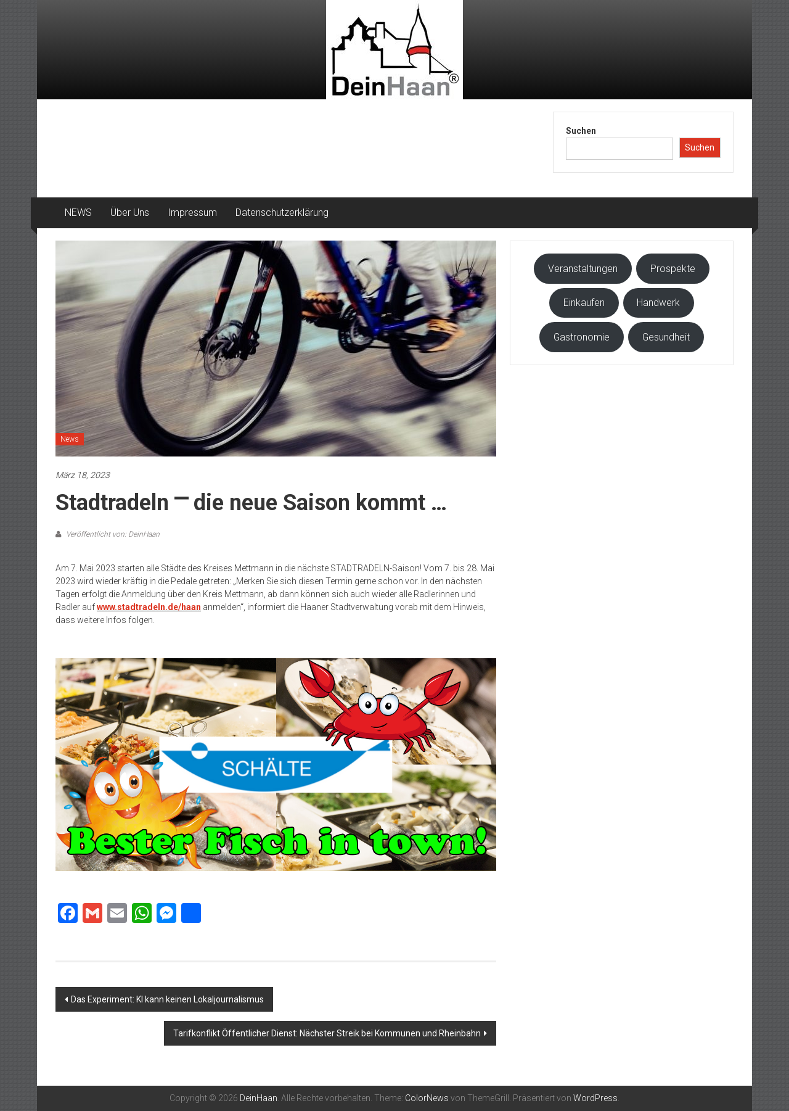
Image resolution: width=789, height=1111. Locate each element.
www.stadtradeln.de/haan (149, 607)
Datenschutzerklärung (282, 212)
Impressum (192, 212)
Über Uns (129, 212)
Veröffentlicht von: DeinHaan (112, 534)
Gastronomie (582, 337)
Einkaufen (584, 302)
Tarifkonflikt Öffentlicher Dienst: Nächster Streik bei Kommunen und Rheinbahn (327, 1033)
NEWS (78, 212)
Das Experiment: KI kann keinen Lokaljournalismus (167, 999)
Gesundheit (666, 337)
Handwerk (658, 302)
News (69, 439)
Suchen (581, 131)
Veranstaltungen (583, 269)
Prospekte (672, 269)
